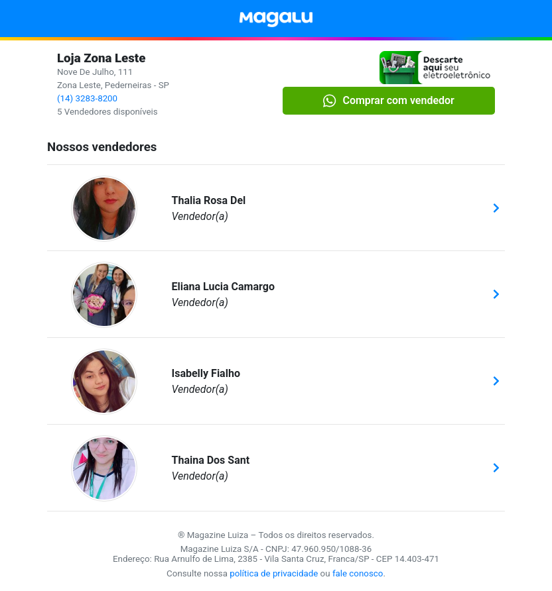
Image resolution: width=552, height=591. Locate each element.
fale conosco (357, 573)
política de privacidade (274, 573)
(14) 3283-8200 (87, 98)
